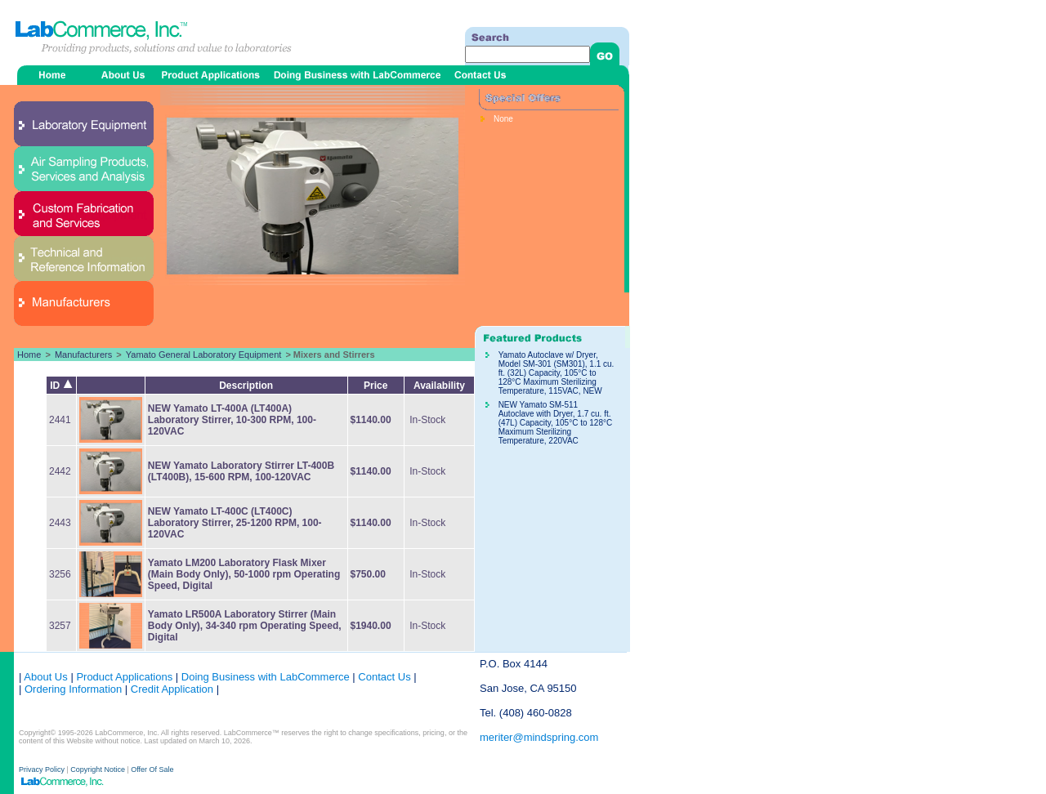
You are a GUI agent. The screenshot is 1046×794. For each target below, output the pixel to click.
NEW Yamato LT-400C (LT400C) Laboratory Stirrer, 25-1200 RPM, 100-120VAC (235, 523)
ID (61, 385)
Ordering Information (71, 689)
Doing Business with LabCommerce (265, 677)
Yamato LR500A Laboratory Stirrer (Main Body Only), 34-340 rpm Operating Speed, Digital (245, 626)
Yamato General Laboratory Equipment (204, 354)
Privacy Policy (43, 769)
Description (246, 385)
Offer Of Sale (152, 769)
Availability (439, 385)
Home (29, 354)
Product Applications (124, 677)
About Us (45, 677)
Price (375, 385)
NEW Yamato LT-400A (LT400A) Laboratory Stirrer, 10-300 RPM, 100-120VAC (232, 420)
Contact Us (384, 677)
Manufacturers (83, 354)
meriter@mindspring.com (539, 737)
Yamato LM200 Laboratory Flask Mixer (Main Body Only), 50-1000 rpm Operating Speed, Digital (244, 574)
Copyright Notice (97, 769)
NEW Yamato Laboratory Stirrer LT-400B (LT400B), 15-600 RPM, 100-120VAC (241, 471)
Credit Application (172, 689)
